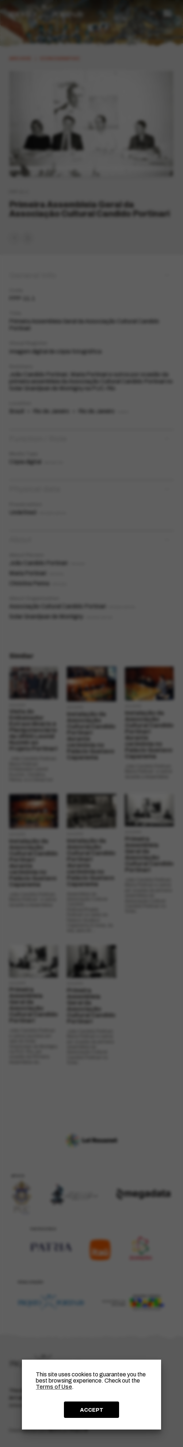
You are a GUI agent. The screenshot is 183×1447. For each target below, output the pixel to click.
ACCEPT (91, 1410)
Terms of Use (54, 1387)
